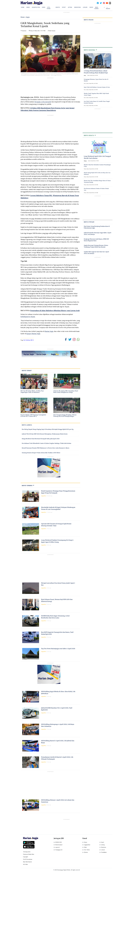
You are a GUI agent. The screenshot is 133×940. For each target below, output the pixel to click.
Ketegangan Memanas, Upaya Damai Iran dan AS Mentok (96, 80)
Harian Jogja (49, 331)
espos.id (56, 847)
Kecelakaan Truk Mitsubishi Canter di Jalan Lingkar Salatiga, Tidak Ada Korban (46, 443)
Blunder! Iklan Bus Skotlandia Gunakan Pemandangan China (97, 165)
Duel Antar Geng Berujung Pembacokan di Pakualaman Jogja (97, 227)
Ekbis (43, 7)
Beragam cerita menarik (43, 102)
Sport (64, 7)
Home (22, 7)
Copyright (25, 857)
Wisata (58, 7)
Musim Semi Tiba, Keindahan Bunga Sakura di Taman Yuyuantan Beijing (97, 181)
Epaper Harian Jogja (33, 334)
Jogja (28, 17)
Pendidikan (103, 852)
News (28, 7)
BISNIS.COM (58, 842)
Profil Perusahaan (27, 859)
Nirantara (77, 7)
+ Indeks (108, 7)
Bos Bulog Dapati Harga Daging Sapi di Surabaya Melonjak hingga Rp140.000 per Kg (47, 429)
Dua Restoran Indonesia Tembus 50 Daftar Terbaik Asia (96, 189)
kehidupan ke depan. (28, 317)
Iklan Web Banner (27, 862)
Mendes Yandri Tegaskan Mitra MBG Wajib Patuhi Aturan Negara (96, 94)
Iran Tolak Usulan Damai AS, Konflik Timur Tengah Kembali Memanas (97, 102)
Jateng (70, 7)
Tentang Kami (26, 852)
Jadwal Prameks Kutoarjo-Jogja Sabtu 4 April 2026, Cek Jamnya (97, 233)
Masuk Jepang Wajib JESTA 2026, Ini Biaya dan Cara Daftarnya (97, 173)
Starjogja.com (58, 850)
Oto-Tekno (48, 7)
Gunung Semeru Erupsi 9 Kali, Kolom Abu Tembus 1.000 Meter (41, 452)
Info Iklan (25, 864)
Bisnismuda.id (58, 845)
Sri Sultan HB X (29, 340)
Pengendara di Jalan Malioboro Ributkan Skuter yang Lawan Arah (55, 310)
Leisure (85, 7)
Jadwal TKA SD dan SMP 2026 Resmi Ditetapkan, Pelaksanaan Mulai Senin (44, 434)
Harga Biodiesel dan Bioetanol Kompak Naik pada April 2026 (40, 438)
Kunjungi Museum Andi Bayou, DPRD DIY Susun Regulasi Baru (96, 239)
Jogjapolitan (36, 7)
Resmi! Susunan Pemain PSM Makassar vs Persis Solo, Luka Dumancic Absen (45, 448)
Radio (91, 7)
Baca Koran (96, 7)
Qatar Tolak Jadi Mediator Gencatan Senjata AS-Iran (97, 87)
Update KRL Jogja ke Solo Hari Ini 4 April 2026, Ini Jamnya (96, 252)
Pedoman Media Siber (28, 854)
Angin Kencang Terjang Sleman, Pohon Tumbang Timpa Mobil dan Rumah (96, 246)
